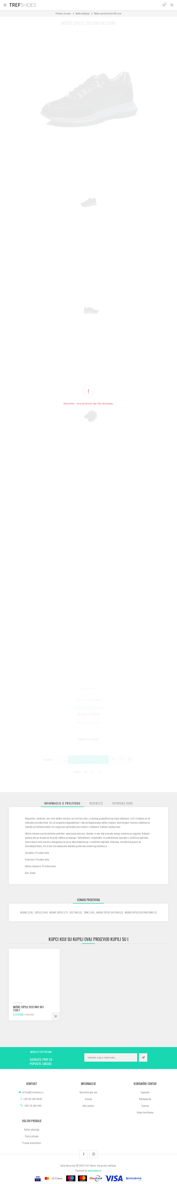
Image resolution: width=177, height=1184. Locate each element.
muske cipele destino (107, 912)
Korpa (165, 3)
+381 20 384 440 (32, 1105)
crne (86, 912)
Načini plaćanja (31, 1129)
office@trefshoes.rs (32, 1092)
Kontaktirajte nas (88, 1092)
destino (74, 912)
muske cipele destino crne (139, 912)
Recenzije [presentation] (96, 803)
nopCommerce (94, 1170)
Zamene (145, 1105)
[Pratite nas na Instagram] (93, 1154)
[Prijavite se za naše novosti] (110, 1057)
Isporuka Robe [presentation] (122, 803)
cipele (38, 912)
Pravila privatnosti (31, 1143)
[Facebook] (83, 1154)
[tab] (62, 803)
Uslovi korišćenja (145, 1112)
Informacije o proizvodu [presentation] (62, 803)
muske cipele (56, 912)
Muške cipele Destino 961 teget (28, 1008)
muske (23, 912)
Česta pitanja (32, 1136)
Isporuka (145, 1092)
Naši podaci (88, 1105)
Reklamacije (145, 1099)
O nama (88, 1099)
